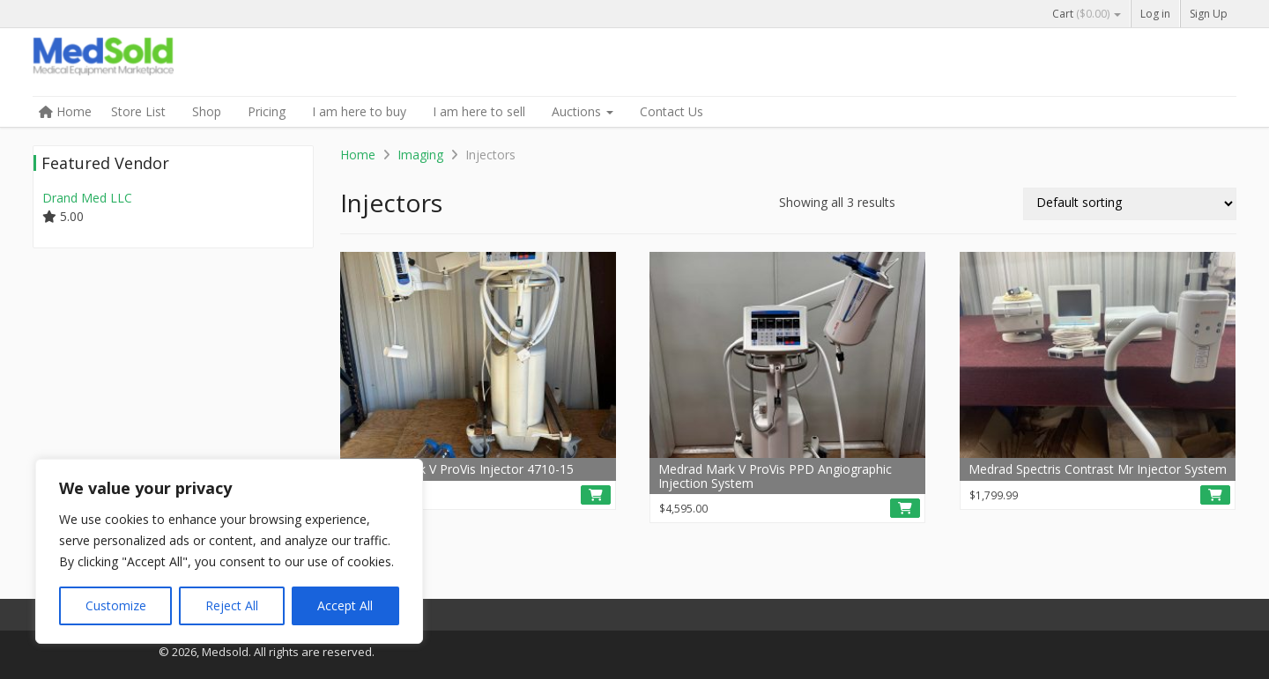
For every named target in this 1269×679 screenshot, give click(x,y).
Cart (1086, 13)
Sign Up (1209, 13)
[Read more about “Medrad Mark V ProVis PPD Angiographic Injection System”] (905, 508)
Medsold (165, 63)
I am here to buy (359, 111)
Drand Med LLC (87, 197)
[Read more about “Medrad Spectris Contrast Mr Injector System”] (1215, 495)
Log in (1155, 13)
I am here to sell (479, 111)
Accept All (345, 605)
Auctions (582, 111)
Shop (206, 111)
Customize (115, 605)
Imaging (420, 154)
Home (65, 111)
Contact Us (671, 111)
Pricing (267, 111)
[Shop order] (1129, 204)
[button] (596, 495)
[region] (229, 551)
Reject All (231, 605)
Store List (138, 111)
